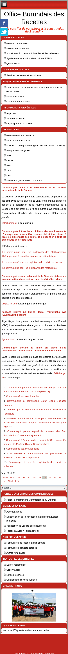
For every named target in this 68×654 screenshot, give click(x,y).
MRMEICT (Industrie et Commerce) (24, 180)
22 (54, 477)
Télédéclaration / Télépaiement (22, 530)
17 (29, 477)
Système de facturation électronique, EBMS (29, 58)
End (17, 481)
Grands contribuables (17, 43)
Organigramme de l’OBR (19, 123)
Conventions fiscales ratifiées (21, 579)
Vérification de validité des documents (26, 525)
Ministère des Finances (18, 140)
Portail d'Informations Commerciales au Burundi (31, 499)
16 (24, 477)
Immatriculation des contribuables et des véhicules (32, 53)
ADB (8, 155)
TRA (8, 170)
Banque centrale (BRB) (18, 150)
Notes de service (15, 96)
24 (4, 481)
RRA (8, 165)
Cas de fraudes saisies (18, 101)
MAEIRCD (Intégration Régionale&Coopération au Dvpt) (35, 145)
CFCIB (9, 160)
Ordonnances (13, 569)
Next (10, 481)
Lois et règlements (16, 564)
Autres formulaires (15, 552)
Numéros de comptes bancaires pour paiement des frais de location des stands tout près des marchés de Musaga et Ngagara (35, 422)
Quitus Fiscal (13, 63)
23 (60, 477)
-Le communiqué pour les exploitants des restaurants (29, 268)
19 (39, 477)
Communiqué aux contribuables (22, 396)
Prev (12, 477)
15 (19, 477)
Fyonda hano (8, 339)
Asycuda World (14, 511)
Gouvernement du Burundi (20, 135)
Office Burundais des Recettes (34, 18)
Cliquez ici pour (10, 303)
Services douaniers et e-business (23, 75)
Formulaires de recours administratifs (25, 542)
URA (8, 175)
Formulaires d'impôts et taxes (21, 547)
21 (49, 477)
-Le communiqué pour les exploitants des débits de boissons (33, 262)
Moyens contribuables (17, 48)
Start (5, 477)
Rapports (11, 113)
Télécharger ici (10, 223)
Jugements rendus (16, 118)
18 (34, 477)
